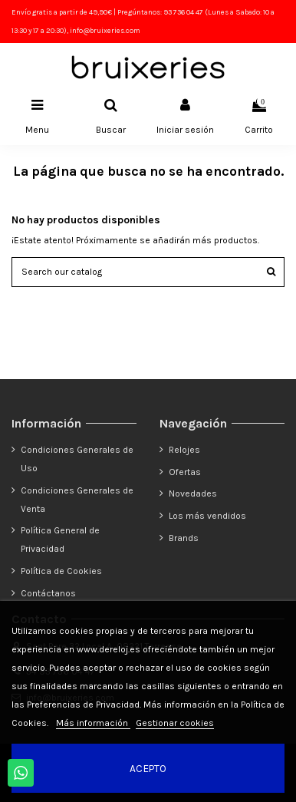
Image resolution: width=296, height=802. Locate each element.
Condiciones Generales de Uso (77, 459)
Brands (184, 538)
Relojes (184, 449)
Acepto (148, 768)
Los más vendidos (207, 515)
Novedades (193, 493)
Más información (93, 723)
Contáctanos (48, 593)
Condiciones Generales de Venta (77, 499)
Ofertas (185, 472)
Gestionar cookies (175, 723)
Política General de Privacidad (60, 539)
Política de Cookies (61, 571)
